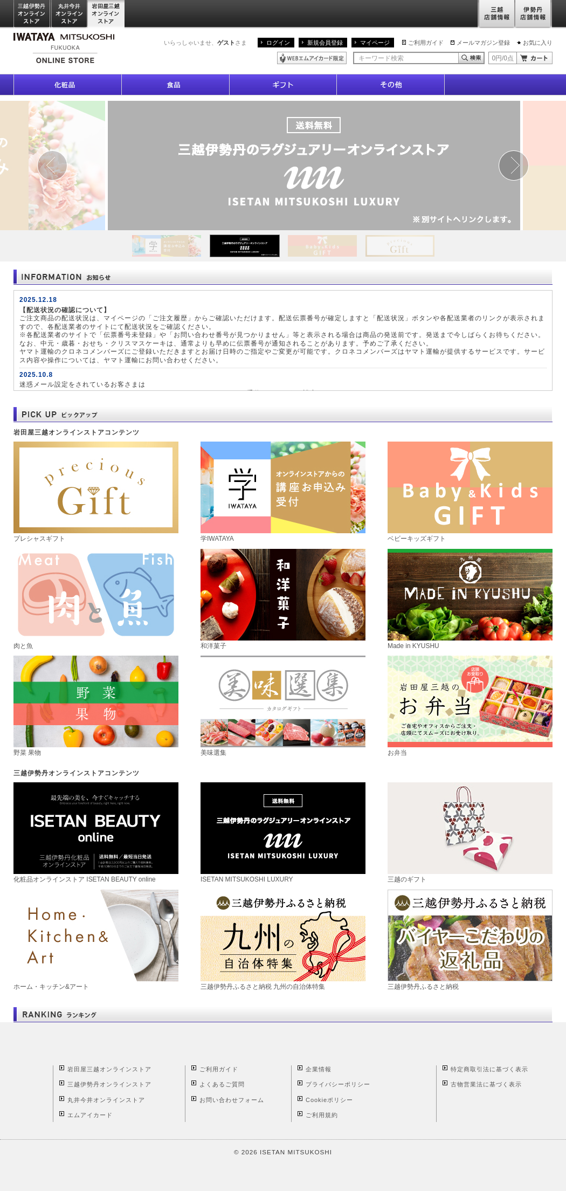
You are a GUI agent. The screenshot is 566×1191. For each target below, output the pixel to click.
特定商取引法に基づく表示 (489, 1069)
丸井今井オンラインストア (69, 14)
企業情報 (319, 1069)
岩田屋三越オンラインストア (106, 14)
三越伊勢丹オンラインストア (32, 14)
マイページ (375, 42)
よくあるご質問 (222, 1084)
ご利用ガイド (426, 42)
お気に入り (538, 42)
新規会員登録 (325, 42)
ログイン (278, 42)
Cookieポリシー (329, 1100)
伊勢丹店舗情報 (534, 14)
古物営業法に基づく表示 (486, 1084)
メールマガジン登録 (483, 42)
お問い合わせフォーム (231, 1100)
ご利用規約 (322, 1115)
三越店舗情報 (496, 14)
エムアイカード (90, 1115)
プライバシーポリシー (338, 1084)
